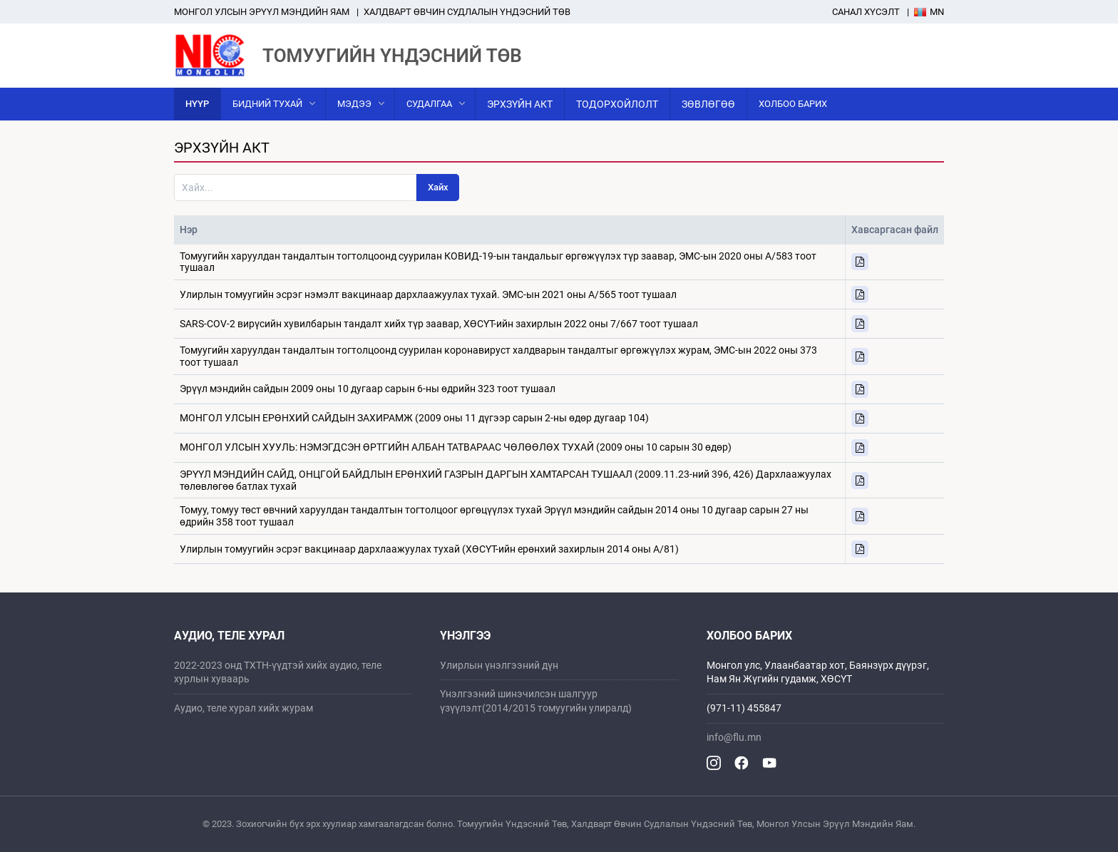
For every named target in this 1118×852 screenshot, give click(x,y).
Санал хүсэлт (866, 11)
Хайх (438, 187)
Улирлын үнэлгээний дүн (499, 665)
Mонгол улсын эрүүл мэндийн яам (261, 11)
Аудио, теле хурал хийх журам (243, 708)
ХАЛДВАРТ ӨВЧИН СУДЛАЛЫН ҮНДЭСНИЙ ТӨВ (467, 11)
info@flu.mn (734, 737)
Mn (929, 11)
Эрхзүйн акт (520, 104)
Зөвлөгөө (708, 104)
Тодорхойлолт (617, 104)
